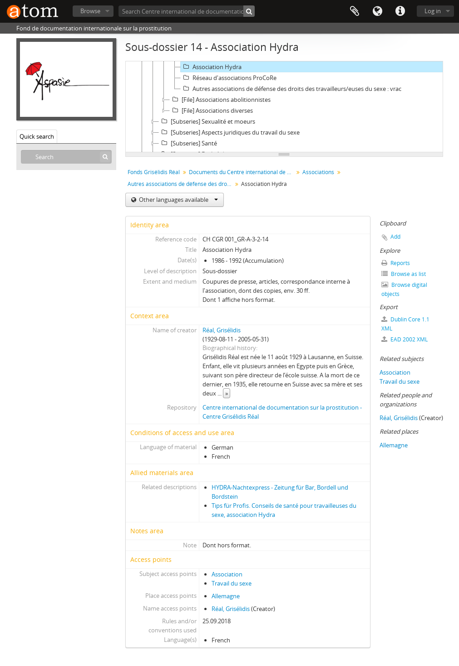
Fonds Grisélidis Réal (154, 172)
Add (395, 236)
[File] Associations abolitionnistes (220, 99)
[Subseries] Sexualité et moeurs (207, 121)
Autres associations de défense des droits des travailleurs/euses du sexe (181, 184)
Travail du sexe (232, 583)
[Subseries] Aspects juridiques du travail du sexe (229, 132)
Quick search (37, 136)
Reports (395, 263)
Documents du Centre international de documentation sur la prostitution (242, 172)
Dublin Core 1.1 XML (405, 323)
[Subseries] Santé (188, 143)
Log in (432, 11)
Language (377, 11)
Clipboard (354, 11)
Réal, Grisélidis (221, 330)
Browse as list (403, 274)
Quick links (400, 11)
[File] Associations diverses (211, 110)
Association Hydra (211, 66)
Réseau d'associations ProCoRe (228, 77)
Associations (318, 172)
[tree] (284, 106)
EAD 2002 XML (404, 339)
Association (227, 574)
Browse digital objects (404, 289)
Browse (90, 11)
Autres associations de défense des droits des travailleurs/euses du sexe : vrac (291, 88)
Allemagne (226, 596)
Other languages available (178, 199)
